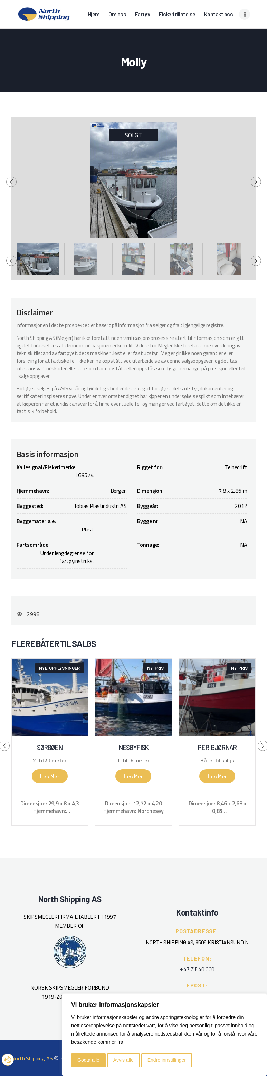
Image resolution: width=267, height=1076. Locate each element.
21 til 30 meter (50, 760)
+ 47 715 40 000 (197, 969)
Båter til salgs (217, 760)
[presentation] (11, 182)
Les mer (49, 776)
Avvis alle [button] (123, 1060)
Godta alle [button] (88, 1060)
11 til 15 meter (133, 760)
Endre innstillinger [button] (166, 1060)
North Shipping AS (32, 1058)
